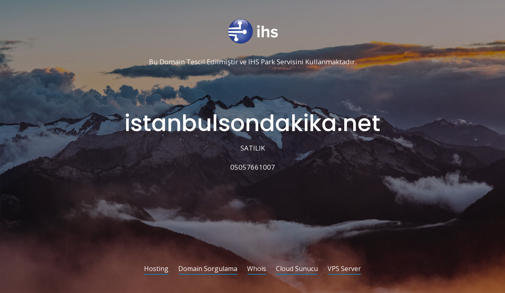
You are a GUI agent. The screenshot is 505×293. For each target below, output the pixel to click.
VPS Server (344, 269)
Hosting (156, 269)
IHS (253, 62)
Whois (256, 269)
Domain (172, 62)
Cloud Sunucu (297, 269)
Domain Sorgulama (207, 269)
